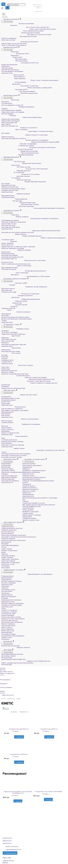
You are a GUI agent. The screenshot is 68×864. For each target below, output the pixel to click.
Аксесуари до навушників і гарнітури (13, 344)
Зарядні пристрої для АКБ (19, 151)
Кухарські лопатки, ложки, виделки (13, 619)
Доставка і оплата (6, 671)
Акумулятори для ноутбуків (20, 33)
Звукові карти (11, 84)
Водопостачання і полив (30, 520)
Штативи (4, 355)
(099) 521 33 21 (7, 843)
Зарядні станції (6, 637)
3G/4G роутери (13, 161)
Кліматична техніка (9, 459)
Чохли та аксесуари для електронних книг (15, 264)
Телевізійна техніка (15, 329)
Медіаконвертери (14, 199)
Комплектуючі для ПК (9, 47)
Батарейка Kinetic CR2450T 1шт (49, 729)
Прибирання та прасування (20, 424)
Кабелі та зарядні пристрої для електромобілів (17, 663)
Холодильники (6, 396)
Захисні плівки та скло (8, 224)
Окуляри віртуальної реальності (23, 271)
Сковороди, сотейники (9, 612)
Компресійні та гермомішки (10, 562)
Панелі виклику (6, 579)
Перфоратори (27, 467)
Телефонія (9, 306)
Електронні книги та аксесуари (23, 260)
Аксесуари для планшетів (19, 41)
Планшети (9, 25)
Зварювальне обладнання (31, 472)
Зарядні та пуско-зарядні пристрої (25, 661)
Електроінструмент (29, 464)
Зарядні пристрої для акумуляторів (13, 388)
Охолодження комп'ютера (20, 63)
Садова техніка (27, 513)
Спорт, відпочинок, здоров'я (12, 522)
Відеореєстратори (8, 602)
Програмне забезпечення (19, 93)
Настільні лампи (6, 591)
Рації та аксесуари (14, 273)
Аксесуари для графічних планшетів (13, 138)
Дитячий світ (6, 641)
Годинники (9, 241)
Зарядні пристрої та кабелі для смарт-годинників (18, 246)
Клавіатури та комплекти (19, 128)
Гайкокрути (26, 469)
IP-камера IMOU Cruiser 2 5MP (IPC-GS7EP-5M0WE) (48, 791)
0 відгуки (16, 731)
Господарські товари (8, 634)
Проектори (5, 367)
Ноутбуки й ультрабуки (17, 23)
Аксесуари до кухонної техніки (11, 457)
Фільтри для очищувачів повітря (11, 472)
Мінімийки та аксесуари (30, 511)
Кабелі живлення (13, 78)
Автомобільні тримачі (8, 656)
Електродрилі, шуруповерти (32, 465)
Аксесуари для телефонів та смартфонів (29, 218)
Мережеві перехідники (17, 155)
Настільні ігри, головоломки (10, 646)
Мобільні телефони (15, 217)
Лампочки (4, 588)
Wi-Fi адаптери (12, 172)
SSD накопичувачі (14, 59)
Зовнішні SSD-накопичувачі (10, 119)
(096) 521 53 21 (7, 841)
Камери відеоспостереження (11, 600)
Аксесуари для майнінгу (18, 91)
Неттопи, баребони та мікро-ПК (12, 105)
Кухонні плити (6, 402)
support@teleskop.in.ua (13, 849)
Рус (4, 693)
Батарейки (5, 386)
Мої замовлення (34, 679)
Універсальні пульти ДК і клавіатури (13, 334)
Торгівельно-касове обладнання (24, 287)
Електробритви (6, 443)
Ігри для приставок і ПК (9, 259)
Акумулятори (5, 385)
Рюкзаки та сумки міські (9, 550)
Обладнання (26, 484)
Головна (2, 668)
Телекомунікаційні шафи (18, 202)
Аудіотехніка (10, 336)
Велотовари (5, 568)
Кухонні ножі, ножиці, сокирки (11, 617)
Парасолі (4, 554)
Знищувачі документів (16, 295)
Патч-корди (5, 183)
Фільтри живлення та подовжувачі (24, 140)
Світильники (5, 593)
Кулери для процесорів (9, 64)
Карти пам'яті (5, 124)
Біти (23, 499)
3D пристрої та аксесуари (20, 294)
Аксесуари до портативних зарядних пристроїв (17, 232)
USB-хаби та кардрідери (18, 144)
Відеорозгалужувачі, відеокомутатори (28, 379)
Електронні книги (7, 262)
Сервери (4, 108)
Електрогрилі (5, 414)
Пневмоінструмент (28, 476)
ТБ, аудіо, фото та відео (10, 324)
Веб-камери (5, 133)
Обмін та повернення (7, 673)
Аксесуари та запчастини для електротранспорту (18, 537)
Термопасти (5, 66)
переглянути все (7, 73)
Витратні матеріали (15, 312)
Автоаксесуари (6, 664)
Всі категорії (7, 21)
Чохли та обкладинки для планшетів (13, 45)
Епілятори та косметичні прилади (12, 445)
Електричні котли (7, 482)
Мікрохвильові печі (7, 412)
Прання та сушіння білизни (20, 419)
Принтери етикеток (8, 288)
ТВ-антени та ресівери (9, 332)
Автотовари (6, 650)
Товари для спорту (7, 526)
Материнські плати (15, 53)
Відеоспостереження (8, 596)
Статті (2, 675)
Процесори (10, 52)
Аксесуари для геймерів (9, 255)
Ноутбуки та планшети (10, 19)
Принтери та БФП (14, 283)
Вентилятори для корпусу (10, 70)
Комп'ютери (10, 100)
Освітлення (5, 586)
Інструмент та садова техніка (33, 459)
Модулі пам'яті (11, 57)
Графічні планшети (7, 137)
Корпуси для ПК (12, 75)
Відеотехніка (11, 348)
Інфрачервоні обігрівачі (9, 477)
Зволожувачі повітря (8, 470)
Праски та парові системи (10, 433)
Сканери (8, 285)
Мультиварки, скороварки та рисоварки (14, 410)
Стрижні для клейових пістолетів (33, 503)
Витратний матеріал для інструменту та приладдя (39, 498)
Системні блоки (6, 103)
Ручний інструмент (28, 486)
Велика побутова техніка (19, 395)
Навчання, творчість (15, 647)
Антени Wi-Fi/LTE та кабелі (20, 174)
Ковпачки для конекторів (9, 187)
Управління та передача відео (11, 605)
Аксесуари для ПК (14, 89)
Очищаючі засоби (14, 305)
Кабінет (34, 690)
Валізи (3, 552)
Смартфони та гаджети (10, 210)
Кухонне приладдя (7, 615)
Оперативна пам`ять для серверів (12, 112)
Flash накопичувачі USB (9, 122)
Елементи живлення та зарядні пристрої (29, 383)
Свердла (25, 501)
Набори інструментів (29, 487)
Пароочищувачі (6, 428)
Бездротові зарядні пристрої (21, 236)
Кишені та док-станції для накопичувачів (29, 80)
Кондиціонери (6, 465)
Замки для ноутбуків (8, 40)
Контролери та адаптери (19, 86)
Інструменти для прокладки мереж (13, 189)
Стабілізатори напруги (17, 145)
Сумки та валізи (6, 549)
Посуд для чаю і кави (8, 613)
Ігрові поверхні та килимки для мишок (27, 131)
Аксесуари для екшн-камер (10, 351)
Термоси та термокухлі (9, 610)
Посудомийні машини (8, 400)
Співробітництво (8, 860)
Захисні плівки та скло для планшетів (13, 43)
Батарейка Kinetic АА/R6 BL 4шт (19, 754)
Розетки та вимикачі (8, 624)
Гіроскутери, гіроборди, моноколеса (13, 535)
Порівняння (34, 682)
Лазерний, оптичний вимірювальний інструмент (38, 481)
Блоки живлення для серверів (11, 110)
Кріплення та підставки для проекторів (14, 374)
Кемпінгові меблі (6, 632)
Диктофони (10, 274)
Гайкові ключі (26, 493)
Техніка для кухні (13, 407)
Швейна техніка (12, 448)
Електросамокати (7, 533)
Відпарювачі (5, 431)
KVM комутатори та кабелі (20, 204)
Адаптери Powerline (15, 176)
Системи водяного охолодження (12, 71)
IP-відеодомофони (7, 576)
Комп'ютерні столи (7, 631)
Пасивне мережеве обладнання (23, 181)
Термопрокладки (7, 68)
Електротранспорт (8, 532)
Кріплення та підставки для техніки (26, 381)
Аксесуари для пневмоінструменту (34, 477)
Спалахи (4, 358)
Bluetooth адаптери (16, 180)
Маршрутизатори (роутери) (21, 163)
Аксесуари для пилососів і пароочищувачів (15, 454)
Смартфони (10, 215)
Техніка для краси (14, 436)
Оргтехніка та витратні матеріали (14, 279)
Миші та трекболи (14, 129)
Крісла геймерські (7, 629)
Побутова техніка (8, 390)
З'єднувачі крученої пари (9, 190)
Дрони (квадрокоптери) (9, 267)
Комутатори (10, 165)
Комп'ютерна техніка (9, 95)
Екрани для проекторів (9, 370)
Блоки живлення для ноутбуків (22, 31)
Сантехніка (5, 639)
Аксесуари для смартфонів (10, 227)
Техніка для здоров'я (8, 538)
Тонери (3, 320)
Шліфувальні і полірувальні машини (34, 470)
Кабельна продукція (15, 194)
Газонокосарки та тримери (31, 515)
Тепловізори (5, 566)
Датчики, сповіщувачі (8, 583)
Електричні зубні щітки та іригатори (13, 540)
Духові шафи (5, 403)
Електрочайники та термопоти (12, 408)
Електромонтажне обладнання (12, 622)
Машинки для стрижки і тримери (12, 441)
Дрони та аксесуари (16, 265)
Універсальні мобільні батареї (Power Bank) (30, 230)
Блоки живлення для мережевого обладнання (32, 208)
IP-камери (4, 598)
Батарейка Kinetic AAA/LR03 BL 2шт (19, 729)
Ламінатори (10, 297)
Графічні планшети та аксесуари (24, 135)
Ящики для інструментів (30, 489)
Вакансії (5, 862)
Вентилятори (5, 467)
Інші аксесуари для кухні (9, 620)
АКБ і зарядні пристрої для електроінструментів (38, 505)
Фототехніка (10, 353)
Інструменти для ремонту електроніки (28, 147)
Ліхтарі (3, 547)
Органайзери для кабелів (9, 220)
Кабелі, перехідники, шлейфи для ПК (26, 88)
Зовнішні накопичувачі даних (21, 117)
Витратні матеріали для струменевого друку (16, 319)
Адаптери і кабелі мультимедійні (24, 377)
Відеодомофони (6, 578)
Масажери (4, 544)
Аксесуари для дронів (8, 269)
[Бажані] (48, 739)
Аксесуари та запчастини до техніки (13, 455)
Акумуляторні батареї (17, 149)
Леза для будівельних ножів (31, 506)
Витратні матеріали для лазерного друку (15, 317)
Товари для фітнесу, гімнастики (11, 528)
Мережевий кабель (7, 195)
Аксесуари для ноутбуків (18, 36)
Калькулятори (11, 303)
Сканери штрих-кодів (8, 292)
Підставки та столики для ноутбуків (26, 34)
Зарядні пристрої (14, 234)
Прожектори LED (7, 595)
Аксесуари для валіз (8, 555)
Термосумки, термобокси (10, 559)
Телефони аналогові (8, 308)
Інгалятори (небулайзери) (10, 545)
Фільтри (6, 708)
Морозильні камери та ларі (10, 398)
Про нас (2, 670)
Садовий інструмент (29, 518)
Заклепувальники (28, 494)
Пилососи (4, 426)
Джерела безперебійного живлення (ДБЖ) (30, 142)
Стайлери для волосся (9, 440)
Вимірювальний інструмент (31, 479)
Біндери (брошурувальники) (20, 299)
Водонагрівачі (6, 464)
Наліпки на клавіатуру (8, 38)
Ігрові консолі (5, 252)
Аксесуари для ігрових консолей (12, 257)
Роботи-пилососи (7, 429)
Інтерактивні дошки (15, 375)
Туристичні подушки (8, 561)
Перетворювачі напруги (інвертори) (13, 659)
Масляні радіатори (7, 479)
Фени (3, 438)
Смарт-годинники (7, 243)
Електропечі (5, 415)
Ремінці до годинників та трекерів (12, 248)
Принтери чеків (6, 290)
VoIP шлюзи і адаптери (17, 206)
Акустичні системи (7, 341)
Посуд (3, 608)
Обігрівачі (4, 474)
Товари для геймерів (16, 250)
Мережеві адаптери (15, 171)
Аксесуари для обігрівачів (10, 481)
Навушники (5, 337)
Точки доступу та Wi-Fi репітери (24, 169)
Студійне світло (6, 362)
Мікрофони (5, 343)
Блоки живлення (13, 76)
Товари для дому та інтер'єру (12, 570)
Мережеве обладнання (10, 157)
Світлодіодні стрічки (8, 590)
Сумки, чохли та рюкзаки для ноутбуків (28, 29)
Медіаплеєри (5, 350)
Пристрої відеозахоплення (20, 153)
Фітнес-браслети (7, 245)
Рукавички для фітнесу (8, 530)
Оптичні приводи (13, 82)
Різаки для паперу (14, 301)
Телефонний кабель (8, 197)
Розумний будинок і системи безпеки (26, 574)
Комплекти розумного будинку (11, 581)
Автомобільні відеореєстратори (12, 654)
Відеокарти (10, 55)
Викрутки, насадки (28, 491)
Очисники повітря (7, 469)
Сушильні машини (7, 422)
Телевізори (5, 331)
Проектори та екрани (17, 365)
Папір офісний (6, 314)
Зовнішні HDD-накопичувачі (10, 121)
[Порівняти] (50, 739)
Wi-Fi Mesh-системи (15, 167)
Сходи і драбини (28, 510)
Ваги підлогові (6, 542)
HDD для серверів (7, 114)
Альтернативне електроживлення (12, 636)
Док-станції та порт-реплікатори (25, 27)
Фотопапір (5, 315)
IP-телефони (10, 178)
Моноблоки (5, 102)
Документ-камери (7, 372)
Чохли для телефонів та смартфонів (13, 222)
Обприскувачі (27, 516)
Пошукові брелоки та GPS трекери (25, 276)
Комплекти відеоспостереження (12, 603)
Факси (6, 310)
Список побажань (34, 686)
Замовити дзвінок (10, 853)
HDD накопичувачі (14, 61)
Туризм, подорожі (7, 557)
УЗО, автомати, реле (8, 625)
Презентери (5, 369)
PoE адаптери (11, 201)
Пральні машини (6, 421)
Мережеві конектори (8, 185)
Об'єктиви (4, 357)
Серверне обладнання (17, 107)
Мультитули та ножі (7, 564)
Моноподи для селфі (8, 225)
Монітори (8, 115)
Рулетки (25, 482)
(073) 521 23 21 (7, 838)
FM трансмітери (6, 657)
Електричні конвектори (9, 476)
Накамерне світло (7, 360)
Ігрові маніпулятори (7, 253)
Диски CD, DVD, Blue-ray (9, 126)
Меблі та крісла (6, 627)
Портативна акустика (8, 339)
